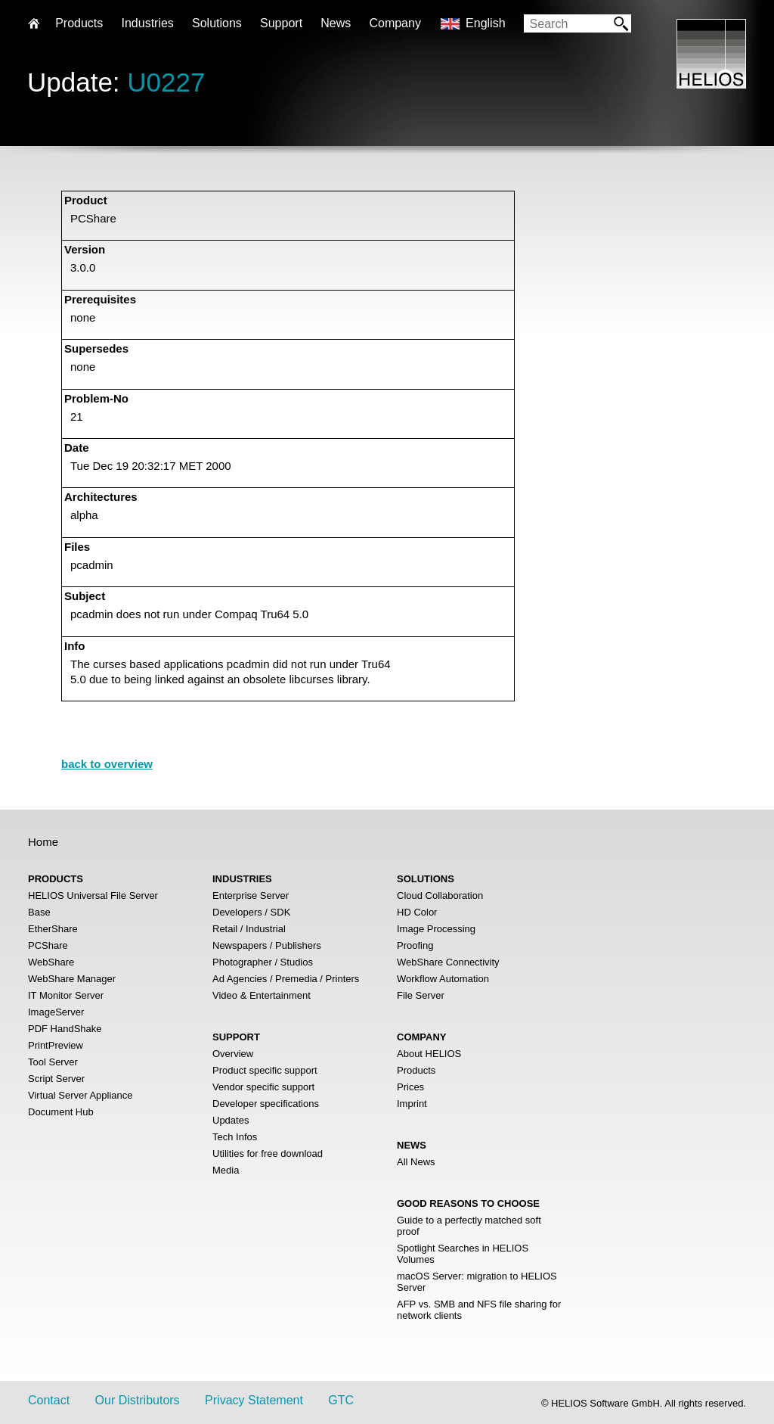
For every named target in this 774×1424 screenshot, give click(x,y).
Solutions (217, 23)
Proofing (415, 945)
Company (394, 23)
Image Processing (436, 928)
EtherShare (53, 928)
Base (39, 912)
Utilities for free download (267, 1153)
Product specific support (264, 1070)
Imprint (412, 1103)
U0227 (166, 82)
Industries (147, 23)
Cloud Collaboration (440, 895)
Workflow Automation (443, 978)
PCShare (48, 945)
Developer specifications (265, 1103)
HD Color (417, 912)
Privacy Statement (254, 1400)
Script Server (56, 1078)
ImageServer (56, 1012)
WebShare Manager (72, 978)
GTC (341, 1400)
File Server (420, 995)
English (485, 23)
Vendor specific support (263, 1087)
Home (43, 841)
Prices (410, 1087)
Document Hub (61, 1112)
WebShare (51, 962)
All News (416, 1161)
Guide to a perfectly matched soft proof (469, 1225)
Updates (230, 1120)
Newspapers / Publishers (266, 945)
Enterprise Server (250, 895)
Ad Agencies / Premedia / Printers (285, 978)
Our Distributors (137, 1400)
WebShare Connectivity (448, 962)
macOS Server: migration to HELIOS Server (477, 1281)
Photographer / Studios (262, 962)
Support (281, 23)
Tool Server (53, 1062)
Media (225, 1170)
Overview (232, 1053)
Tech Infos (234, 1137)
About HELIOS (429, 1053)
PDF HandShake (65, 1028)
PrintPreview (55, 1045)
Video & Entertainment (261, 995)
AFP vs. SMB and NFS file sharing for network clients (479, 1309)
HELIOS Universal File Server (93, 895)
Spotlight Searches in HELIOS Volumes (462, 1253)
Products (416, 1070)
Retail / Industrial (249, 928)
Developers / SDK (251, 912)
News (335, 23)
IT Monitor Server (66, 995)
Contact (49, 1400)
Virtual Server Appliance (80, 1095)
